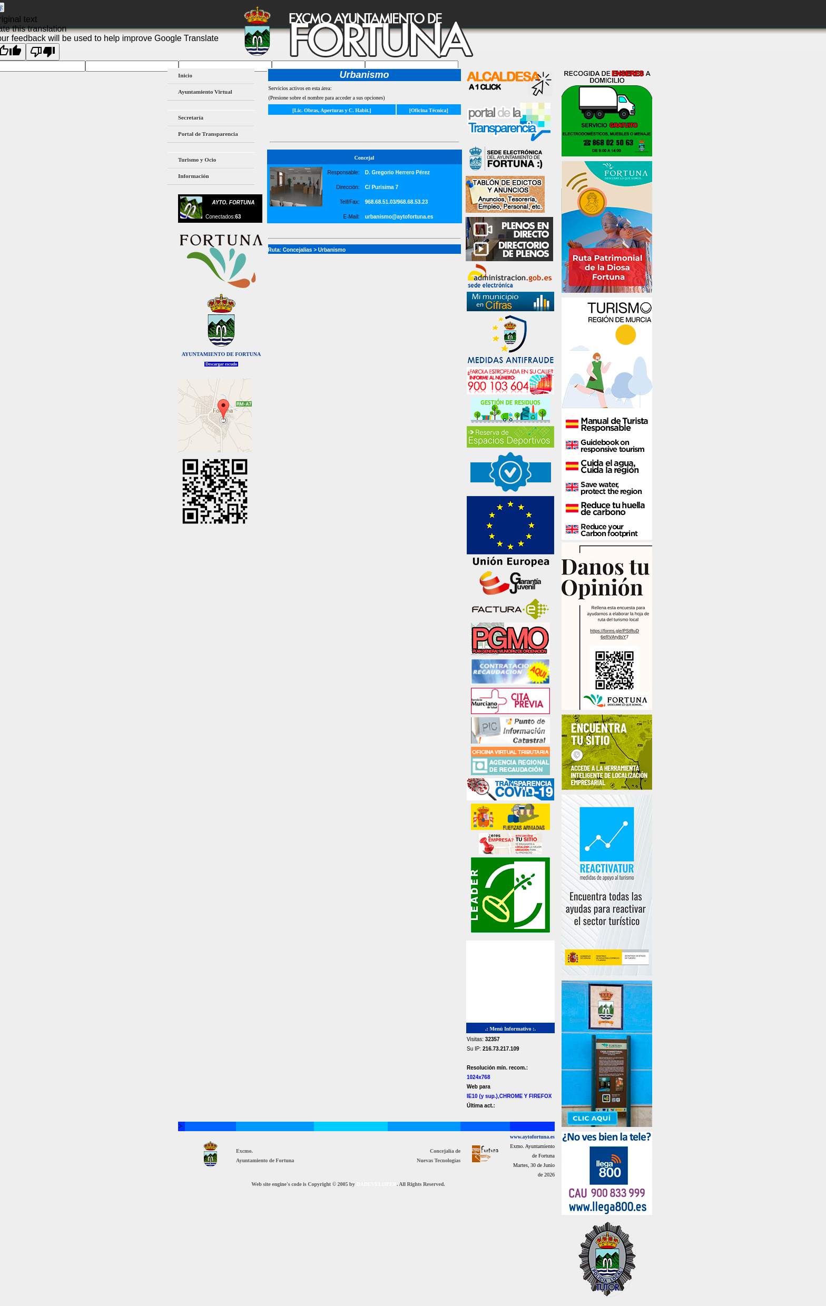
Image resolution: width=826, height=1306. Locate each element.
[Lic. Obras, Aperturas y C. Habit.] (331, 110)
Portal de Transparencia (208, 134)
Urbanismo (332, 250)
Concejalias (297, 250)
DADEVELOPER (376, 1184)
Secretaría (189, 118)
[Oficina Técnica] (428, 110)
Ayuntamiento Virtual (203, 92)
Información (192, 177)
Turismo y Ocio (195, 160)
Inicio (185, 75)
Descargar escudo (221, 364)
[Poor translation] (43, 52)
